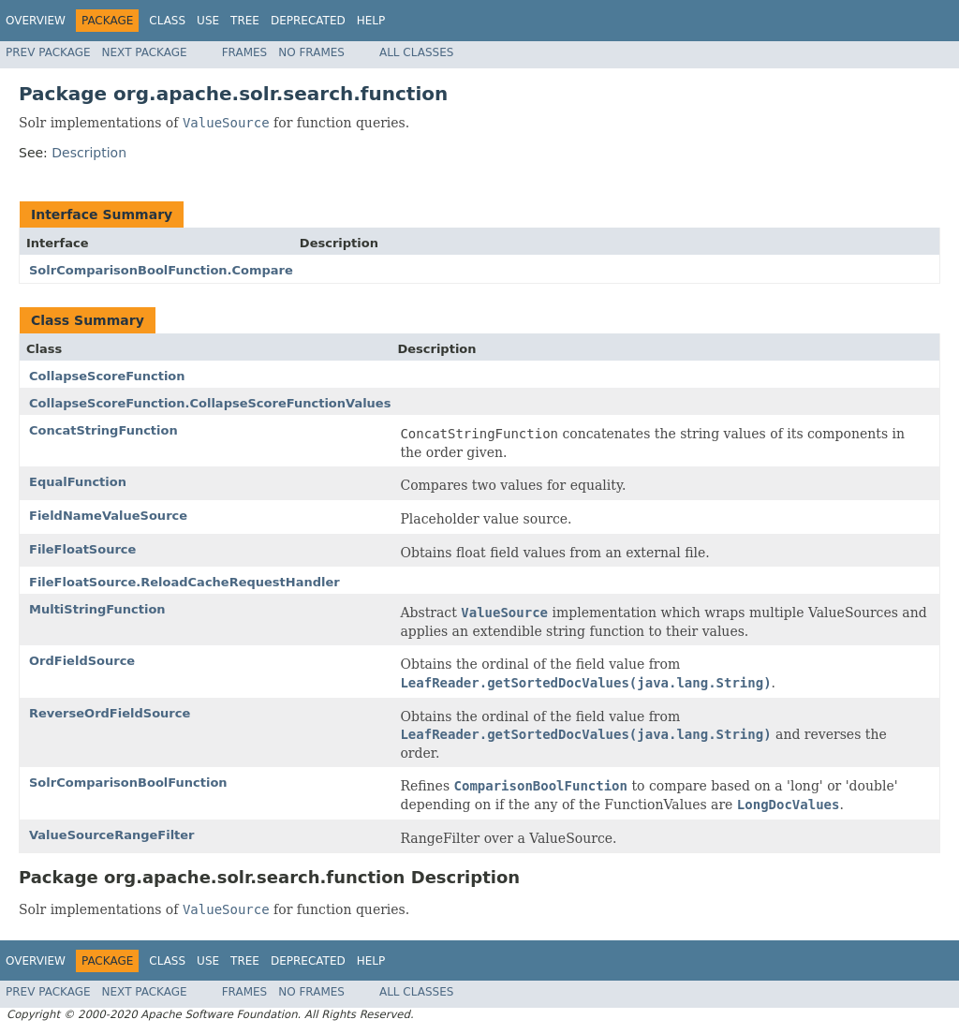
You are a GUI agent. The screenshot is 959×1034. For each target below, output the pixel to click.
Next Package (144, 52)
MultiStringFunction (97, 609)
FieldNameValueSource (108, 516)
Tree (244, 20)
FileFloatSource (82, 549)
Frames (245, 52)
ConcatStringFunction (103, 430)
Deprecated (308, 20)
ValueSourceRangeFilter (112, 835)
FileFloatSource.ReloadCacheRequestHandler (184, 582)
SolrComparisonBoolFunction (128, 783)
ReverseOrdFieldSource (109, 713)
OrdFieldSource (82, 661)
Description (89, 152)
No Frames (311, 52)
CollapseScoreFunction (107, 376)
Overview (36, 20)
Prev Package (48, 52)
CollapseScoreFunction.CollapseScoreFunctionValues (210, 403)
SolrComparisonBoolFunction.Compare (161, 270)
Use (208, 20)
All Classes (416, 52)
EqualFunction (77, 482)
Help (371, 20)
